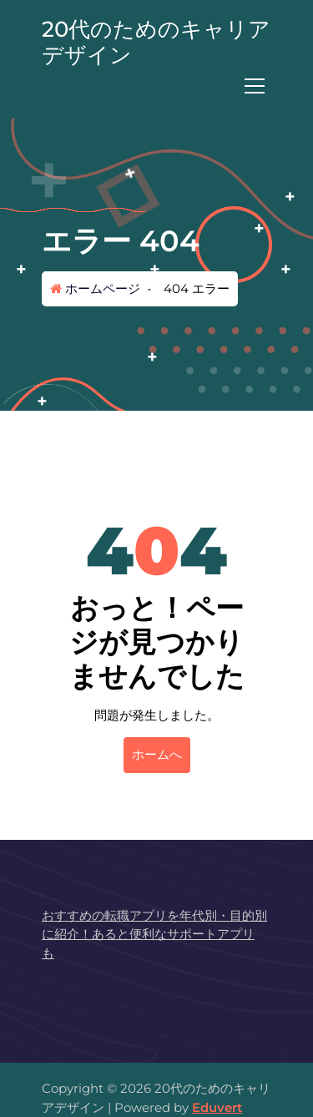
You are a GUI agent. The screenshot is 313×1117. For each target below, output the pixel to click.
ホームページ (95, 288)
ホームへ (157, 754)
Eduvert (217, 1107)
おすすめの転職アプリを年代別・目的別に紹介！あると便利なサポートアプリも (154, 934)
